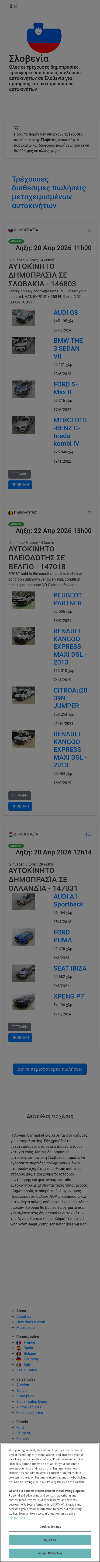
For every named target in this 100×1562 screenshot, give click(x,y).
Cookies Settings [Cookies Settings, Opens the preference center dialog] (50, 1527)
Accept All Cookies (50, 1553)
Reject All (50, 1540)
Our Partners (17, 1518)
